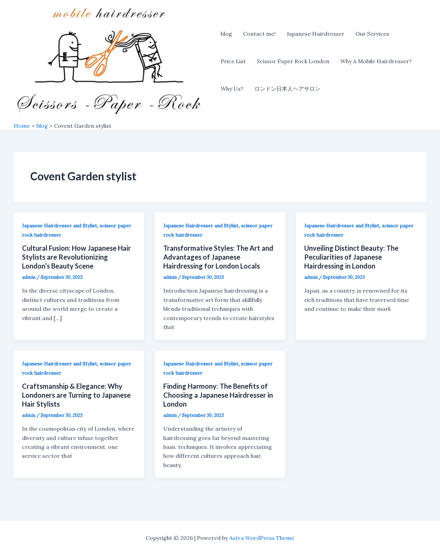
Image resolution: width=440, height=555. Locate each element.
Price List (233, 61)
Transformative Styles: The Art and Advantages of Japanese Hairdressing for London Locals (218, 257)
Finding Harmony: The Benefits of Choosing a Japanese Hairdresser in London (218, 395)
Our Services (372, 33)
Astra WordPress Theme (261, 537)
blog (226, 33)
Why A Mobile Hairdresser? (376, 61)
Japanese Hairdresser (315, 33)
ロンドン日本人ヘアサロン (287, 88)
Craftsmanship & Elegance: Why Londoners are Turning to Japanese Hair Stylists (76, 395)
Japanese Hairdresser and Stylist (59, 226)
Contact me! (259, 33)
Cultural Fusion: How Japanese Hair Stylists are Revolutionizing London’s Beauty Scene (76, 257)
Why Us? (232, 88)
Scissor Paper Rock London (293, 61)
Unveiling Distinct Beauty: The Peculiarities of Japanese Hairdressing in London (351, 257)
